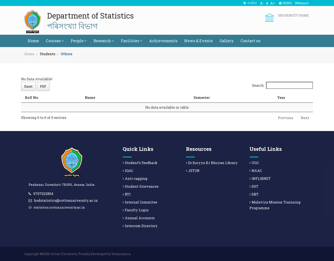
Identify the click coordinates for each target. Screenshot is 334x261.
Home (33, 40)
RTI (127, 194)
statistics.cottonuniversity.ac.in (59, 207)
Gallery (227, 40)
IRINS (285, 3)
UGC (254, 162)
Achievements (163, 40)
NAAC (255, 170)
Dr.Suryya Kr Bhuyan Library (212, 162)
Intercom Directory (140, 226)
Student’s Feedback (140, 162)
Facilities (131, 40)
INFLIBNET (260, 178)
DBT (254, 194)
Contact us (250, 40)
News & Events (198, 40)
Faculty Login (136, 210)
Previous (285, 117)
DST (253, 186)
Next (305, 117)
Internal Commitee (140, 202)
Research (104, 40)
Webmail (302, 3)
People (79, 40)
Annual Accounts (139, 218)
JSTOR (192, 170)
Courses (55, 40)
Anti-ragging (135, 178)
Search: (282, 85)
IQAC (128, 170)
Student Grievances (140, 186)
